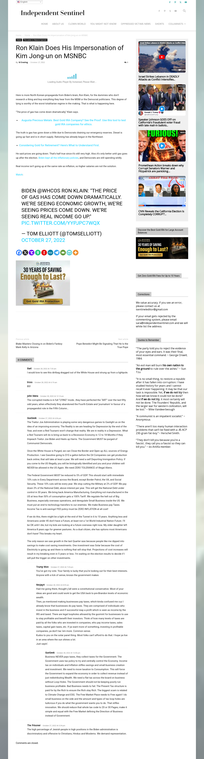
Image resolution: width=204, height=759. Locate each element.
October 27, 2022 (43, 240)
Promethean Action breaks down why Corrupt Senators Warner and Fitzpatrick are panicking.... (161, 168)
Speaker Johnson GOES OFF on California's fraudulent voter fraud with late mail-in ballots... (159, 122)
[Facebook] (19, 252)
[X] (25, 252)
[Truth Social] (31, 252)
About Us (58, 23)
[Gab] (38, 252)
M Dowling (23, 62)
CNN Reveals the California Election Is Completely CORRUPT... (161, 213)
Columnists (177, 23)
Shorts (159, 23)
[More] (75, 252)
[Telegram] (57, 252)
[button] (184, 11)
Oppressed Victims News (136, 23)
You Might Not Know (103, 23)
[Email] (63, 252)
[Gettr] (44, 252)
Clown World (77, 23)
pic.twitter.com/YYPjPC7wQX (60, 223)
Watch (19, 174)
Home (44, 23)
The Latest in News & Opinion (35, 40)
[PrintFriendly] (69, 252)
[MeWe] (50, 252)
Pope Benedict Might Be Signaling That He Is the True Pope (102, 345)
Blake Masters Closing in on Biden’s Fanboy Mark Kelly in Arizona (39, 345)
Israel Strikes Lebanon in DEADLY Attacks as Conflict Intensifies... (158, 78)
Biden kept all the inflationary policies (59, 157)
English (22, 2)
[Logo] (52, 11)
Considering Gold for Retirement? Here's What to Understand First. (59, 145)
